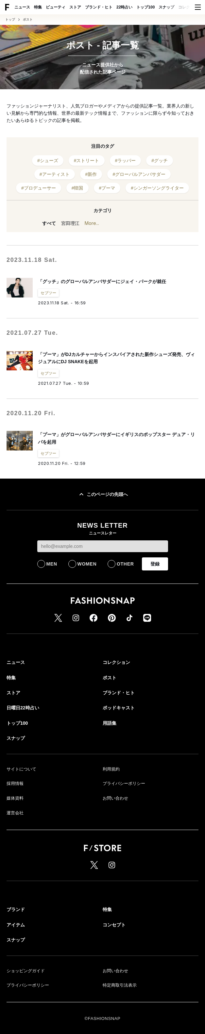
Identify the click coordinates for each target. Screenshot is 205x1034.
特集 (38, 7)
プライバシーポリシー (124, 783)
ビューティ (55, 7)
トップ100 (145, 7)
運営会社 (15, 812)
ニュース (22, 7)
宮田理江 (70, 223)
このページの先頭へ (102, 494)
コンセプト (114, 924)
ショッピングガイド (26, 970)
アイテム (16, 924)
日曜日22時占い (23, 707)
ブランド (16, 909)
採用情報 (15, 783)
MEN (51, 564)
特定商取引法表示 (120, 985)
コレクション (190, 7)
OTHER (125, 564)
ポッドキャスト (119, 707)
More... (92, 223)
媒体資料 (15, 798)
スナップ (166, 7)
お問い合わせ (115, 798)
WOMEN (87, 564)
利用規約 (111, 769)
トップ (10, 19)
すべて (49, 223)
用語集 (109, 723)
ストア (75, 7)
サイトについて (21, 769)
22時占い (124, 7)
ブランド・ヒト (98, 7)
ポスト (28, 19)
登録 (155, 564)
